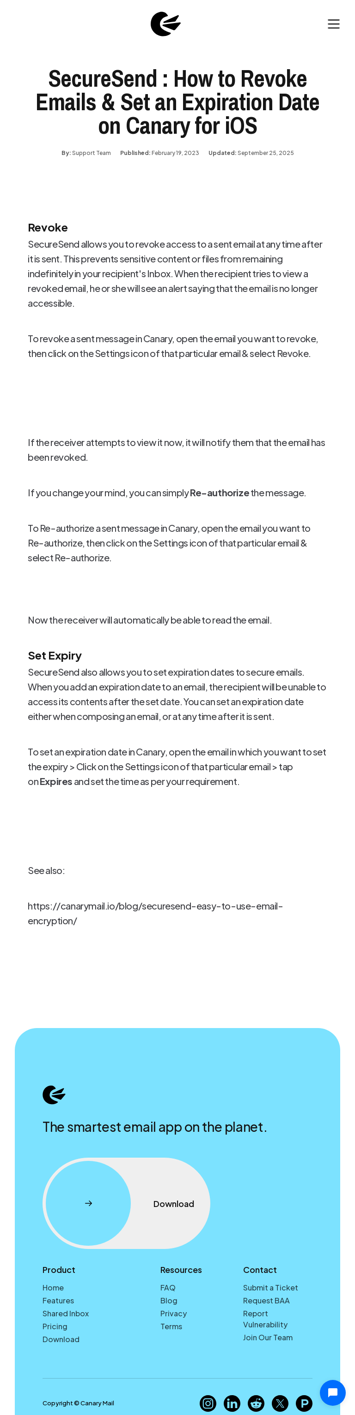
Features (58, 1300)
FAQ (168, 1287)
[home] (165, 24)
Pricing (55, 1326)
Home (53, 1287)
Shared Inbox (66, 1313)
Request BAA (266, 1300)
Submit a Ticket (270, 1287)
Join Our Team (268, 1337)
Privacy (173, 1313)
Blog (169, 1300)
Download (61, 1339)
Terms (171, 1326)
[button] (333, 24)
